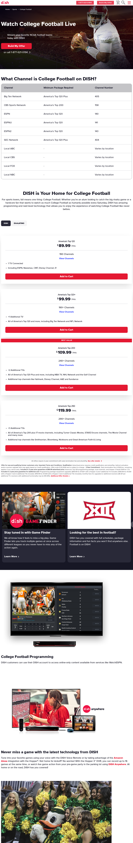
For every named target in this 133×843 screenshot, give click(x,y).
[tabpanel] (66, 344)
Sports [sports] (14, 9)
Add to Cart (66, 276)
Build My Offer (105, 3)
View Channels (66, 258)
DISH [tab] (6, 223)
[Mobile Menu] (129, 2)
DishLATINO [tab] (19, 223)
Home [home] (7, 9)
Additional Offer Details (60, 476)
